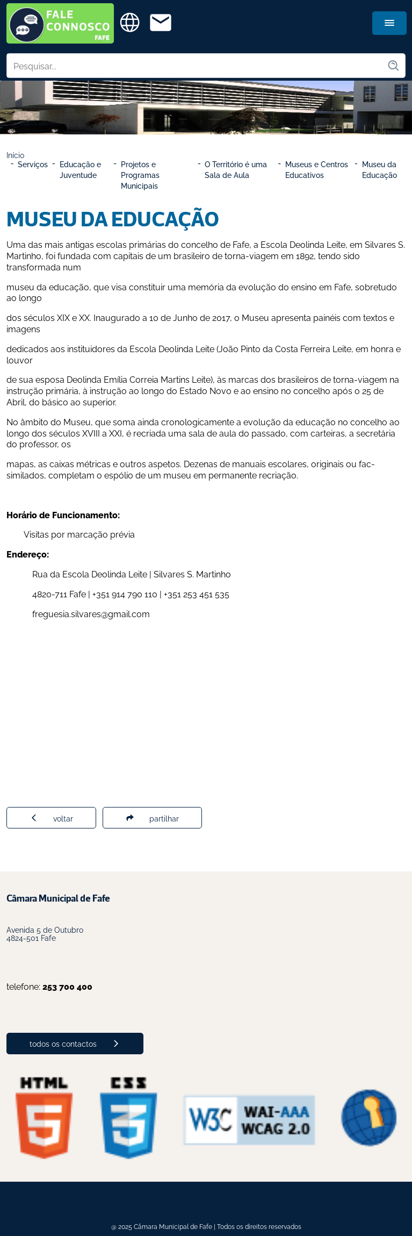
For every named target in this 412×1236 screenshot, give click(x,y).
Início (15, 155)
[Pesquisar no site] (197, 65)
